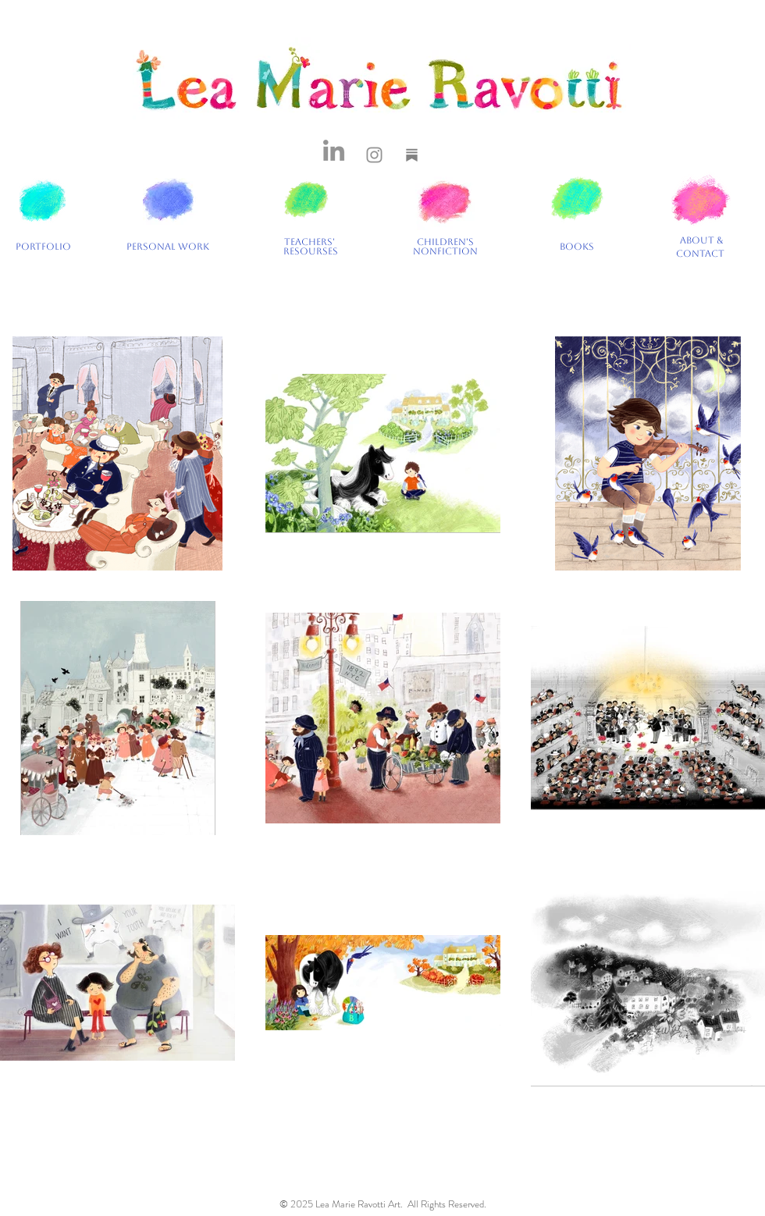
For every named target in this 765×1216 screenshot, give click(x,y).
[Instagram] (374, 154)
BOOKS (577, 246)
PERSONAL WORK (170, 246)
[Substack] (411, 154)
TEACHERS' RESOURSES (310, 246)
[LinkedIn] (333, 150)
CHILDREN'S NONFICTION (445, 246)
